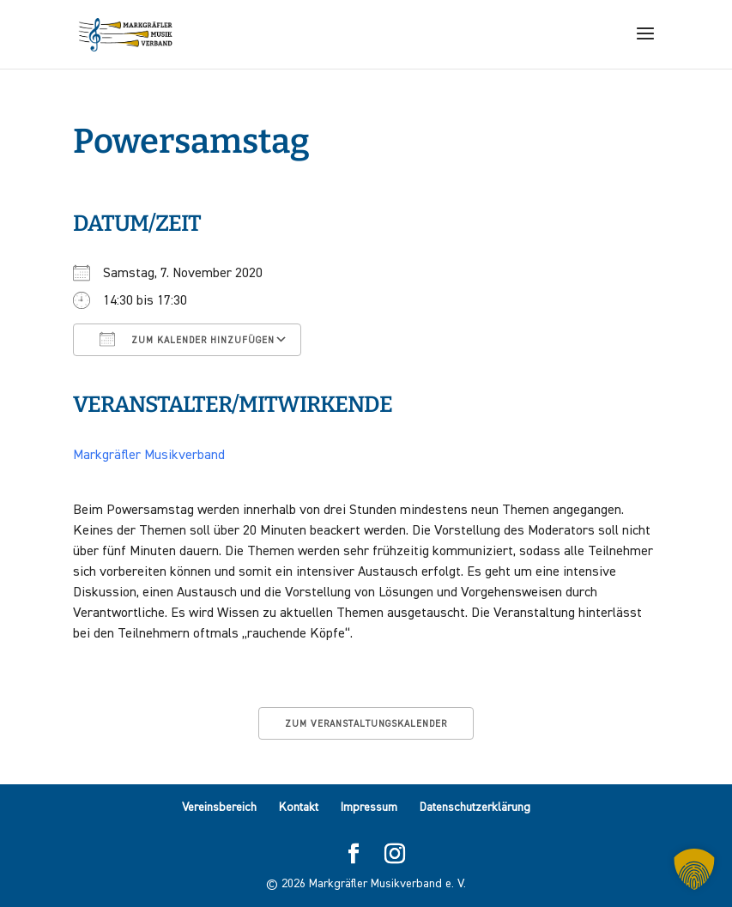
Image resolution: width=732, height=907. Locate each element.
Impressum (369, 807)
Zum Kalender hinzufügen (187, 339)
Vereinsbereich (219, 807)
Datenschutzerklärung (475, 807)
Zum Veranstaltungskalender (366, 724)
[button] (694, 869)
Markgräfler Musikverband (149, 456)
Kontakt (298, 807)
